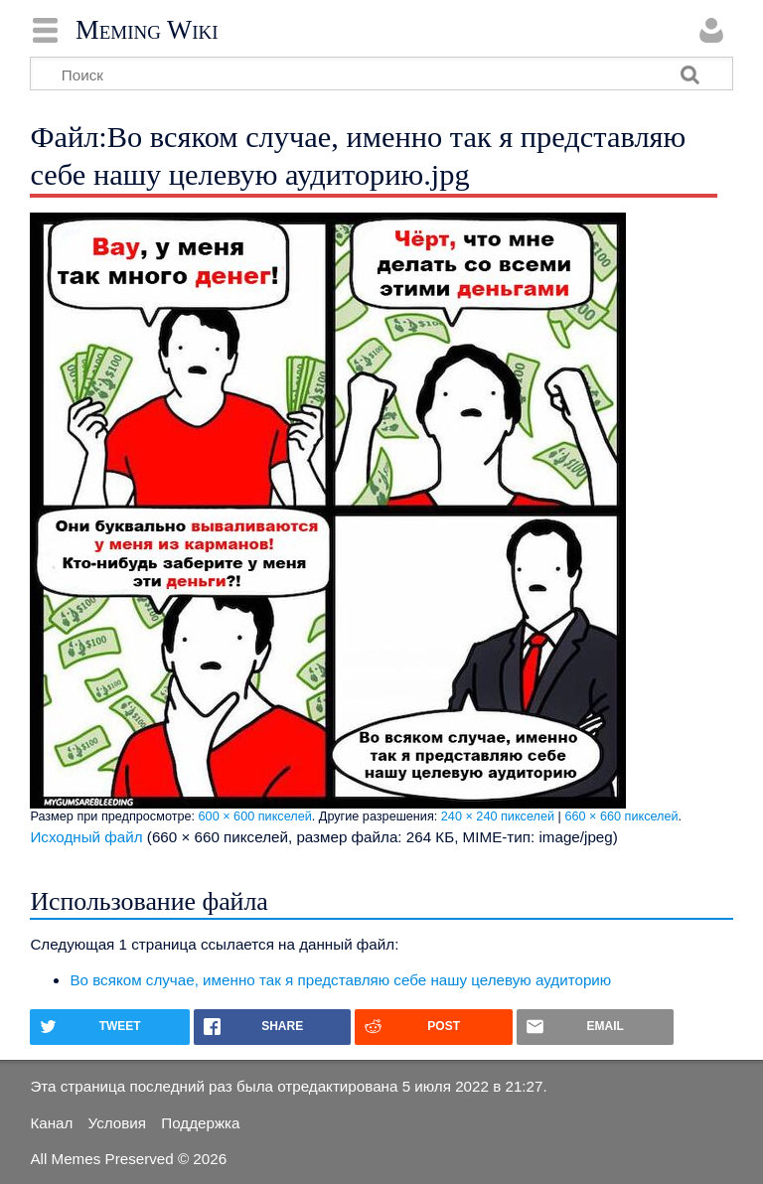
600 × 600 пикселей (255, 816)
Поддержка (200, 1122)
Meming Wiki (147, 30)
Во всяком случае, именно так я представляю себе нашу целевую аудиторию (340, 979)
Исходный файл (86, 836)
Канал (51, 1122)
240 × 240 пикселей (497, 816)
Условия (117, 1122)
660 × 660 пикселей (621, 816)
